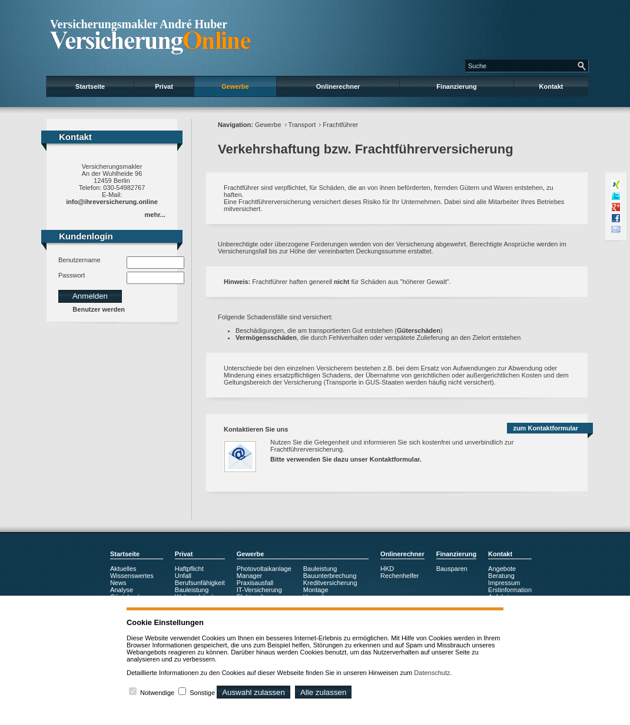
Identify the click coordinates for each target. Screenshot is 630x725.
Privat (164, 86)
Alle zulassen (323, 692)
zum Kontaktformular (545, 428)
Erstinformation (510, 589)
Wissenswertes (132, 575)
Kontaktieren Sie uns (256, 429)
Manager (249, 575)
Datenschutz (432, 672)
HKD (387, 568)
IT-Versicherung (259, 589)
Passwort (71, 275)
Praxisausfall (255, 582)
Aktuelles (123, 568)
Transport (302, 124)
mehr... (155, 214)
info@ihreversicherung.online (112, 201)
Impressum (504, 582)
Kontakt (551, 86)
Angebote (502, 568)
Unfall (183, 575)
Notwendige (157, 692)
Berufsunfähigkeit (200, 582)
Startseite (90, 86)
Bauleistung (192, 589)
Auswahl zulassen (253, 692)
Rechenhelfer (399, 575)
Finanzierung (456, 86)
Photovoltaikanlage (264, 568)
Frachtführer (340, 124)
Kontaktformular (395, 459)
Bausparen (451, 568)
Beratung (501, 575)
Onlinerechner (338, 86)
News (118, 582)
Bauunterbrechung (330, 575)
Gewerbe (234, 86)
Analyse (121, 589)
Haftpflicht (189, 568)
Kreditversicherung (330, 582)
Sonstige (202, 692)
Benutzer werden (98, 309)
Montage (316, 589)
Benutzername (79, 259)
